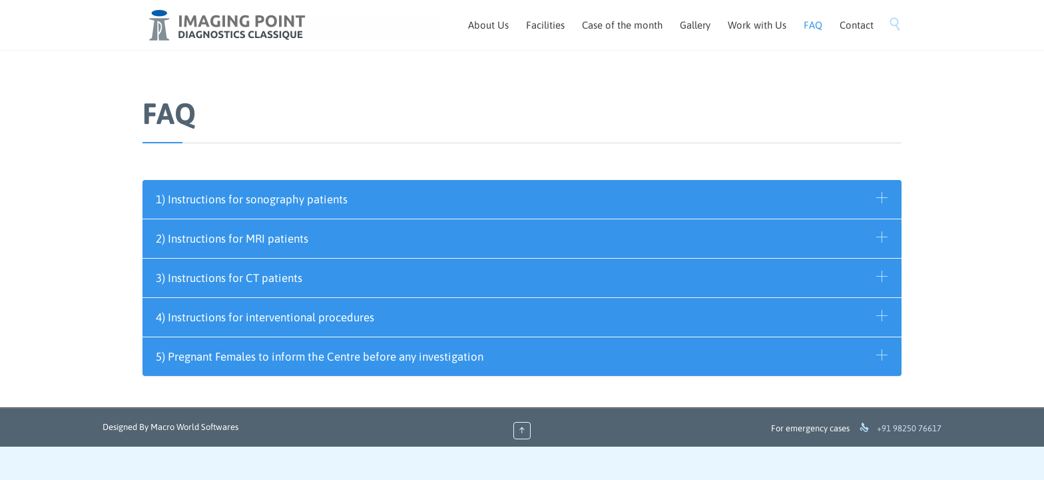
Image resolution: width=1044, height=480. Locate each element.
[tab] (522, 199)
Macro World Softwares (194, 427)
